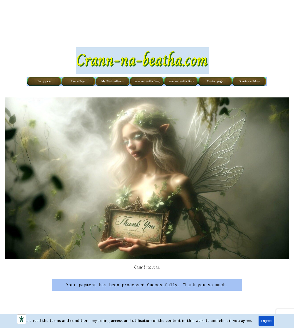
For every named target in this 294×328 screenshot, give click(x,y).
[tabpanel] (147, 285)
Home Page (78, 81)
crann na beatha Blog (147, 81)
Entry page (44, 81)
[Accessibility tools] (21, 319)
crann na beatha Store (181, 81)
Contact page (215, 81)
